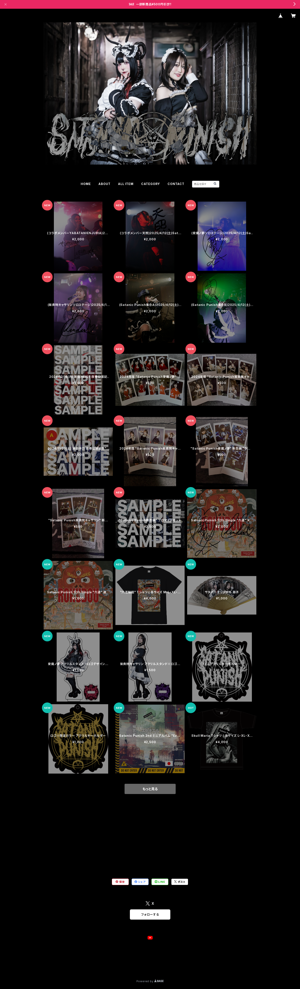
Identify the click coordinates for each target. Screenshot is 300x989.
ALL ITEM (125, 184)
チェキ (48, 821)
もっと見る (150, 789)
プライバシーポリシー (59, 966)
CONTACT (176, 184)
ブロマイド (51, 860)
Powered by (150, 981)
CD (46, 834)
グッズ (48, 847)
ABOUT (104, 184)
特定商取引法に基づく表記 (95, 966)
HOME (86, 184)
